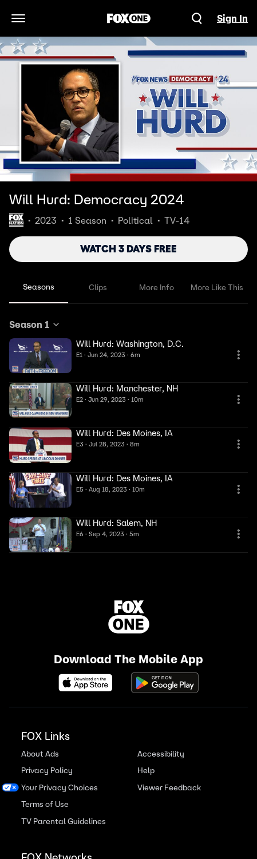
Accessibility (160, 754)
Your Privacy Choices (59, 788)
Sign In (232, 18)
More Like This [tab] (217, 287)
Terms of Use (45, 804)
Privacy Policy (47, 770)
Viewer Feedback (169, 788)
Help (146, 770)
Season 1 (35, 324)
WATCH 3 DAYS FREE (128, 249)
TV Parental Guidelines (63, 821)
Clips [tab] (98, 287)
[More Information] (239, 355)
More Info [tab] (156, 287)
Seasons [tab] (38, 287)
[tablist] (128, 287)
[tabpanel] (128, 435)
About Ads (40, 754)
